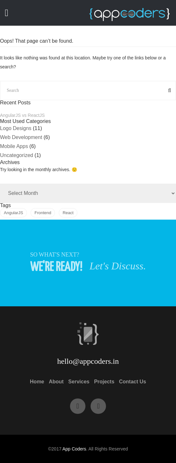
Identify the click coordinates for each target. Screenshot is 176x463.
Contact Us (132, 381)
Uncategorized (16, 155)
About (56, 381)
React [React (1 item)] (68, 212)
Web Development (21, 137)
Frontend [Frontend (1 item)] (42, 212)
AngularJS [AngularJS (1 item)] (13, 212)
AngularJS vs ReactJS (22, 115)
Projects (104, 381)
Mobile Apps (14, 146)
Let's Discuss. (118, 266)
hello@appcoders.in (88, 361)
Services (79, 381)
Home (37, 381)
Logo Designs (15, 128)
